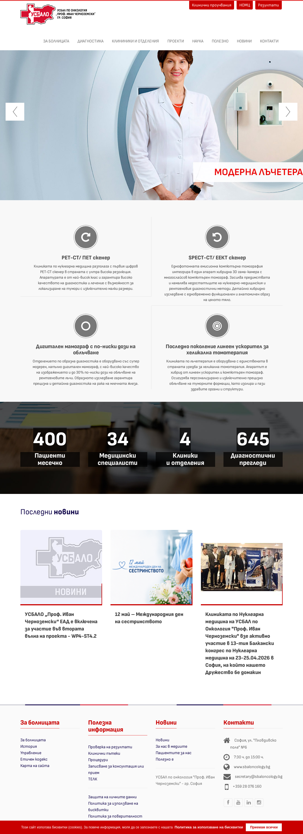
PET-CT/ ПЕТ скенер (86, 257)
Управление (30, 753)
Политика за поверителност (115, 816)
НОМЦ (244, 5)
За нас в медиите (171, 746)
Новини (244, 38)
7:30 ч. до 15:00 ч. (249, 757)
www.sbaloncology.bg (252, 767)
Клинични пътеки (104, 753)
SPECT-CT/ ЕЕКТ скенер (217, 257)
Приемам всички (264, 827)
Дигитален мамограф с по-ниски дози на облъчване (86, 349)
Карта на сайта (34, 765)
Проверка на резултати (110, 747)
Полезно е (165, 759)
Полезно (220, 38)
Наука (197, 38)
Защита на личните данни (112, 797)
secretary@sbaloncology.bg (258, 776)
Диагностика (91, 38)
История (28, 746)
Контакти (269, 38)
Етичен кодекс (33, 759)
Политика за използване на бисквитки (209, 827)
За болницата (56, 38)
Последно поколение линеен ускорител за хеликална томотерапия (217, 349)
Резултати (268, 5)
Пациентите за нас (173, 753)
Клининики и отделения (135, 38)
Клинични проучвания (211, 5)
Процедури (98, 760)
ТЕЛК (92, 779)
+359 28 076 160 (247, 786)
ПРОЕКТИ (175, 38)
